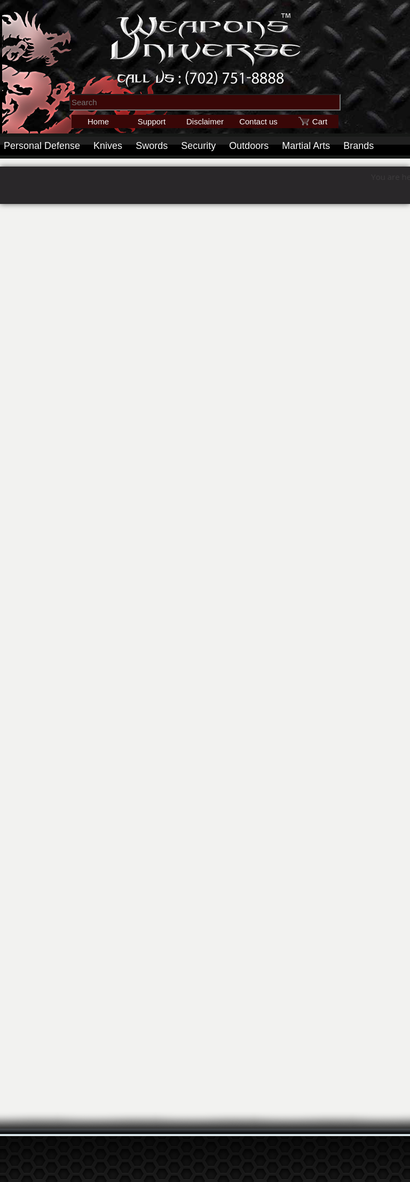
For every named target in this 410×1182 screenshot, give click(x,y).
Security (198, 145)
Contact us (258, 121)
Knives (107, 145)
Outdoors (249, 145)
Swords (152, 145)
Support (152, 121)
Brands (358, 145)
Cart (319, 121)
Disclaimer (205, 121)
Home (98, 121)
